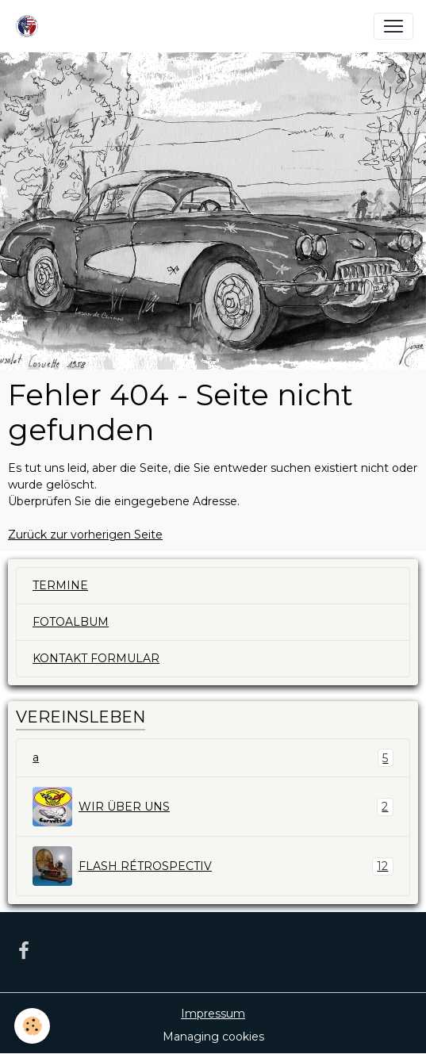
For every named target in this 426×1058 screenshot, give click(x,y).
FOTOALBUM (71, 622)
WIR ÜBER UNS (213, 806)
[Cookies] (32, 1026)
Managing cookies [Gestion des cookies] (213, 1036)
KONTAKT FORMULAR (96, 658)
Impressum (213, 1013)
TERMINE (60, 585)
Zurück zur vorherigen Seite (85, 534)
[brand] (30, 26)
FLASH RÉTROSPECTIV (213, 866)
